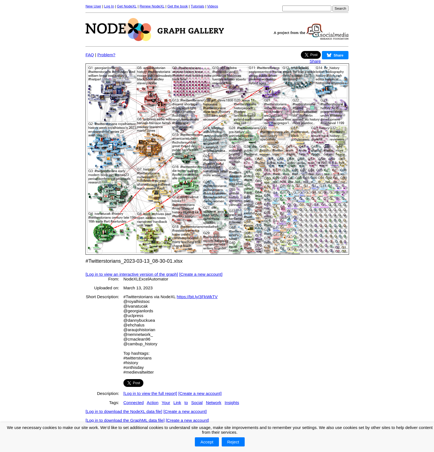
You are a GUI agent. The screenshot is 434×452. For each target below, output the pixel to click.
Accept (206, 442)
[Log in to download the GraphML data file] (125, 420)
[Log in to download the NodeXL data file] (124, 411)
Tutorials (197, 6)
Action (152, 402)
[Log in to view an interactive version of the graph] (132, 274)
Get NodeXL (127, 6)
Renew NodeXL (152, 6)
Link (177, 402)
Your (166, 402)
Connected (133, 402)
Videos (212, 6)
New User (93, 6)
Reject (233, 442)
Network (213, 402)
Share (315, 61)
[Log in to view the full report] (150, 393)
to (186, 402)
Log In (109, 6)
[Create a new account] (201, 274)
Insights (231, 402)
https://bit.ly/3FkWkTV (197, 296)
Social (197, 402)
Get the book (177, 6)
